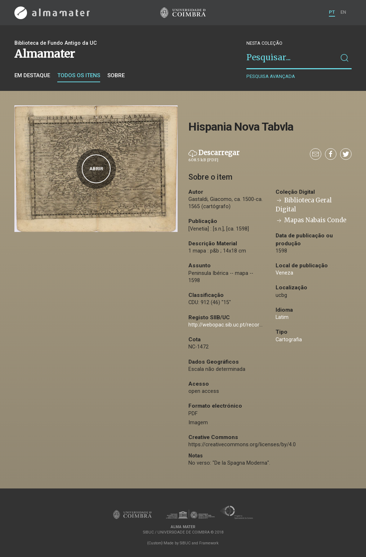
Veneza (284, 273)
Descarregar (214, 156)
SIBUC (185, 543)
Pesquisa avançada (270, 76)
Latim (282, 317)
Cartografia (289, 340)
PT (332, 12)
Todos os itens (78, 75)
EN (343, 12)
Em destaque (32, 75)
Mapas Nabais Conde (311, 220)
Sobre (116, 75)
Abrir (96, 168)
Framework (209, 543)
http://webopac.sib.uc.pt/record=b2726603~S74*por (249, 325)
